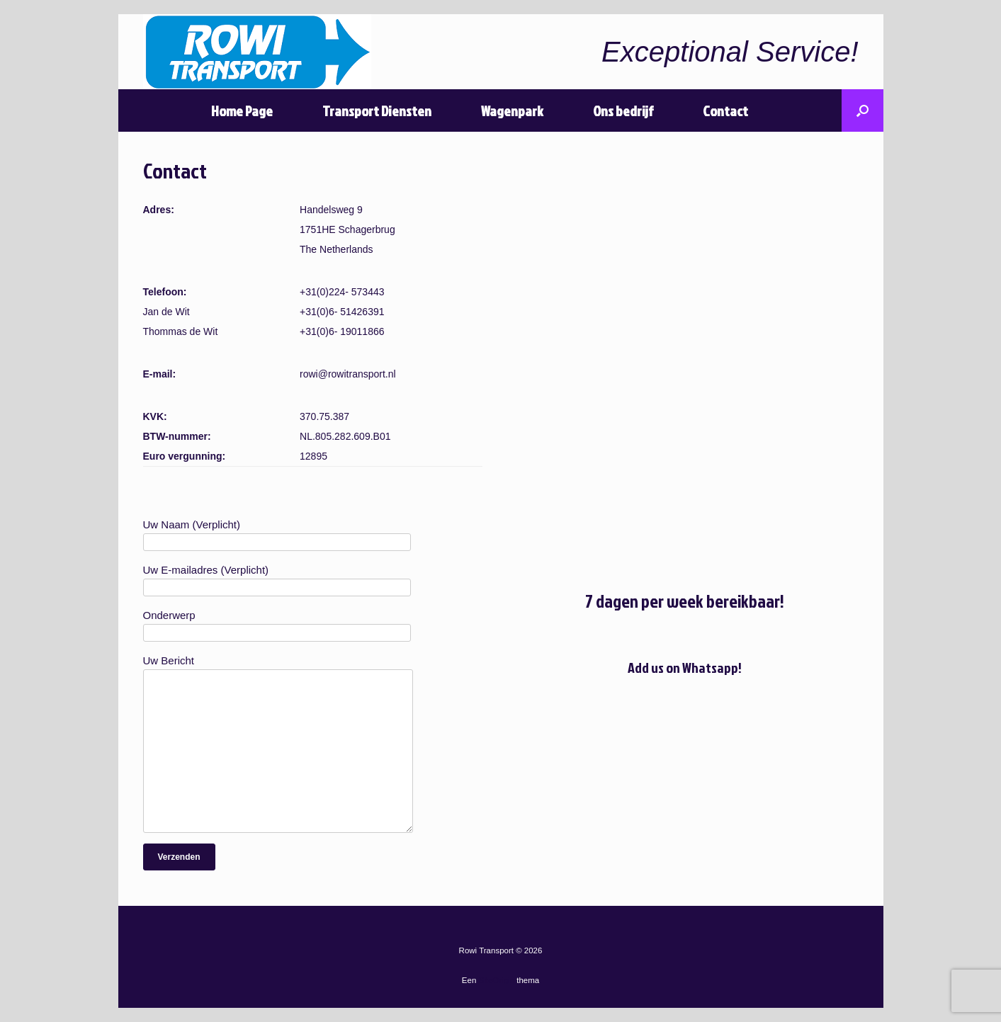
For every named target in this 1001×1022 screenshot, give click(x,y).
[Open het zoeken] (862, 110)
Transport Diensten (376, 110)
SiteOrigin (497, 980)
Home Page (242, 110)
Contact (725, 110)
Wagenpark (512, 110)
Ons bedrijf (623, 110)
